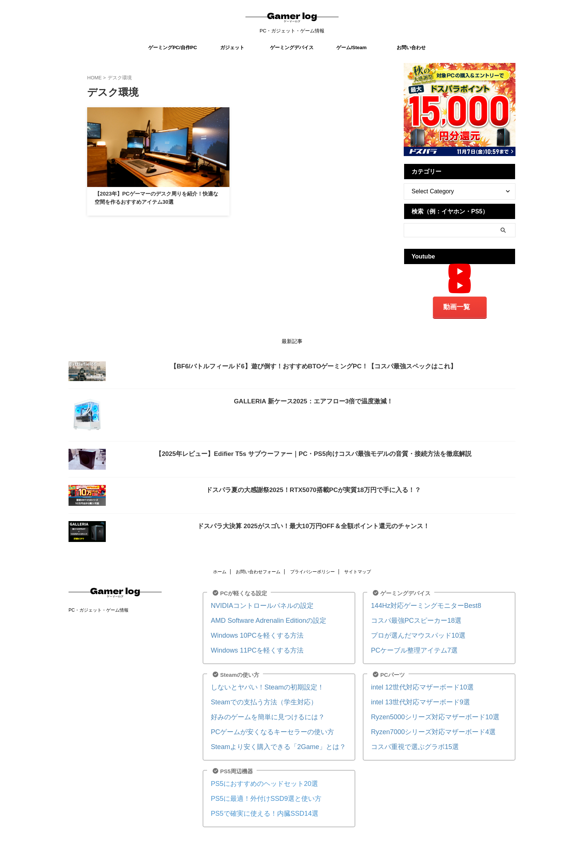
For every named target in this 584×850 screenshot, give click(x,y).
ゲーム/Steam (351, 47)
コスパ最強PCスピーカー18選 (409, 616)
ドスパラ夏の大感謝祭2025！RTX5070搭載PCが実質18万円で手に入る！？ (313, 487)
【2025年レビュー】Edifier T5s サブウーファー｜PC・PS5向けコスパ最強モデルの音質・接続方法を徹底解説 (313, 451)
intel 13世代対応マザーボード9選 (412, 693)
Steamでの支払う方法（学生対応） (255, 693)
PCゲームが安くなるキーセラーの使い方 (262, 721)
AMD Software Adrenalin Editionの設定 (259, 616)
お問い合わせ (411, 47)
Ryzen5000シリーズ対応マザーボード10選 (424, 707)
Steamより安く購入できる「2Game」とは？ (267, 735)
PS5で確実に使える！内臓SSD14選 (256, 798)
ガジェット (232, 47)
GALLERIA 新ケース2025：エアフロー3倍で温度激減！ (313, 398)
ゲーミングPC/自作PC (172, 47)
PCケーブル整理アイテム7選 (407, 644)
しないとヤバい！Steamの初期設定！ (258, 679)
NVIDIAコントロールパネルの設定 (253, 602)
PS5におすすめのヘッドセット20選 (255, 770)
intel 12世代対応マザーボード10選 (414, 679)
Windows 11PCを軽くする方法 (249, 644)
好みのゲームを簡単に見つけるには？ (258, 707)
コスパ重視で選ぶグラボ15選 (407, 735)
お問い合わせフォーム (258, 569)
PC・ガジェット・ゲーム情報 (98, 607)
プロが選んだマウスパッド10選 (410, 630)
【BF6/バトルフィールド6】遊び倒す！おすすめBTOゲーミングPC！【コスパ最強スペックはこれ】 (313, 364)
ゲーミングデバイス (292, 47)
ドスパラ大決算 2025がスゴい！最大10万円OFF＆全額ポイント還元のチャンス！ (313, 523)
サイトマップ (357, 569)
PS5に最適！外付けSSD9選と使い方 (257, 784)
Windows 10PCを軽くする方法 (249, 630)
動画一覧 (456, 305)
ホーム (219, 569)
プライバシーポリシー (312, 569)
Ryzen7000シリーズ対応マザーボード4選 (423, 721)
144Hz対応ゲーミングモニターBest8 (417, 602)
